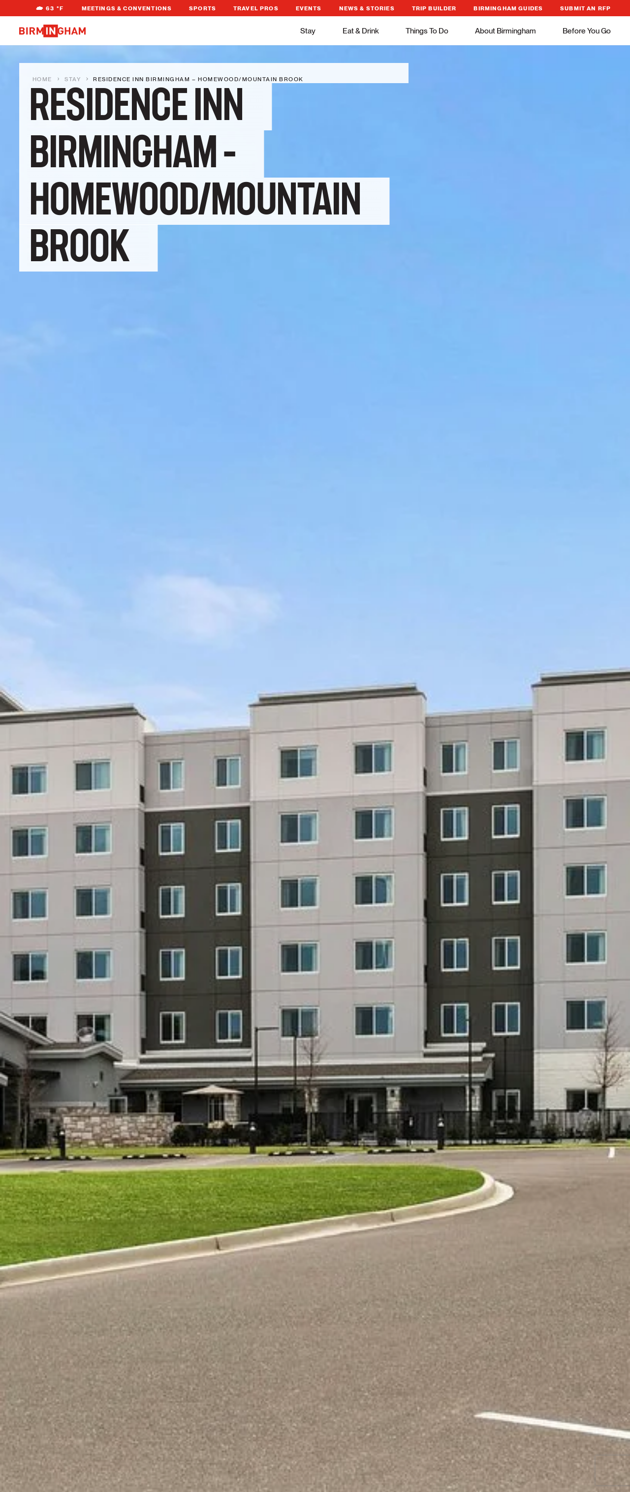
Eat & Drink (361, 30)
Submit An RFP (585, 8)
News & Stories (367, 8)
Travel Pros (256, 8)
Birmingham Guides (508, 8)
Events (309, 8)
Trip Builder (434, 8)
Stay (307, 30)
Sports (202, 8)
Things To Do (427, 30)
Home (42, 79)
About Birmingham (505, 30)
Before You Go (587, 30)
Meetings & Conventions (127, 8)
